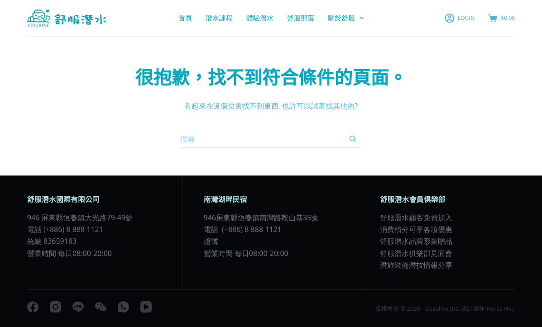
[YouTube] (146, 307)
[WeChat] (100, 307)
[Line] (78, 307)
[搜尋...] (261, 139)
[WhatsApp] (123, 307)
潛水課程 (219, 17)
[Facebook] (32, 307)
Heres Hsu (500, 308)
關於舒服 (347, 18)
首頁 (185, 17)
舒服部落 (300, 17)
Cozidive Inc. (442, 308)
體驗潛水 (259, 17)
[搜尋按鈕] (352, 139)
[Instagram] (55, 307)
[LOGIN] (460, 18)
